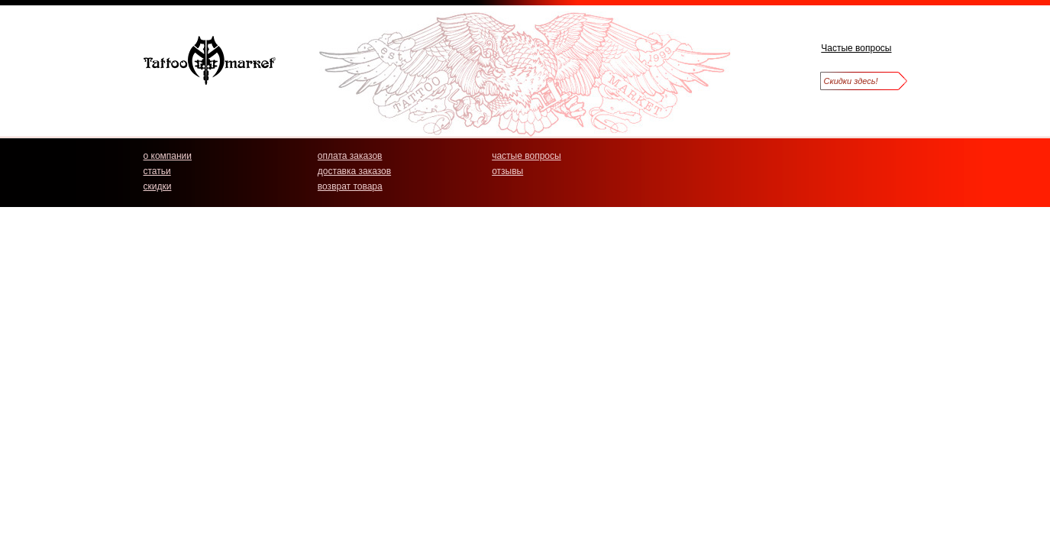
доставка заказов (354, 171)
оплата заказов (350, 155)
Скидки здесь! (851, 81)
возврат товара (350, 186)
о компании (168, 155)
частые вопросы (526, 155)
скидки (158, 186)
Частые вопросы (856, 48)
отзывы (507, 171)
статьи (157, 171)
